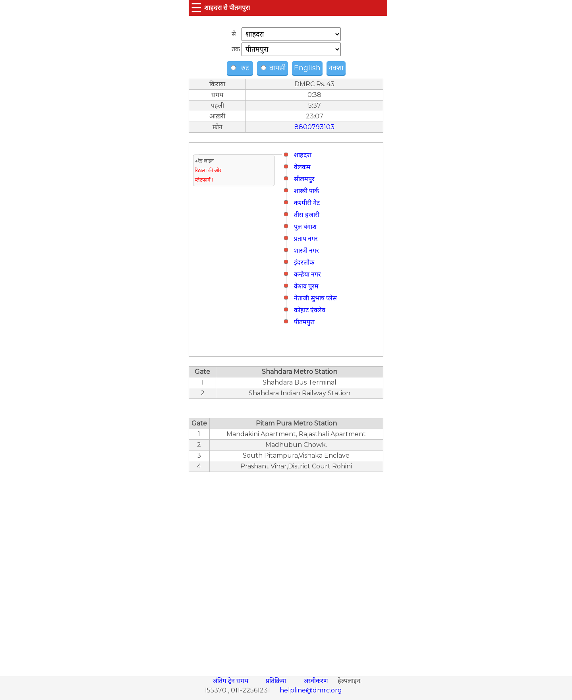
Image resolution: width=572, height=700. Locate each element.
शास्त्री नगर (306, 250)
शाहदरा (302, 155)
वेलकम (302, 167)
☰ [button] (196, 7)
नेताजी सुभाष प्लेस (315, 298)
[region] (286, 570)
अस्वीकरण (316, 681)
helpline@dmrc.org (311, 690)
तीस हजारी (306, 215)
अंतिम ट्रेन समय (231, 681)
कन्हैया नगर (307, 274)
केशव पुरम (306, 286)
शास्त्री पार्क (306, 191)
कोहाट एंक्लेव (309, 310)
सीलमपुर (304, 179)
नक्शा (336, 68)
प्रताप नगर (306, 238)
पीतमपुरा (304, 322)
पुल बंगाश (305, 226)
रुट (241, 68)
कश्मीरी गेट (307, 203)
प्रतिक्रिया (277, 681)
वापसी (273, 68)
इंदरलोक (304, 262)
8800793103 (314, 127)
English (307, 68)
